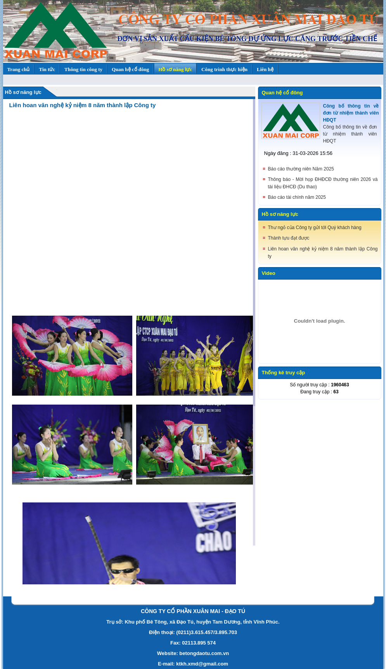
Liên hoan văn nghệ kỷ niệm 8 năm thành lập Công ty (82, 105)
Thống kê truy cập (283, 372)
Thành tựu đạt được (289, 238)
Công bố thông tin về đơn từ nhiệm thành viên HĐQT (351, 113)
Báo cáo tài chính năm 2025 (297, 197)
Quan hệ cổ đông (282, 93)
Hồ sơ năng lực (23, 92)
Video (268, 273)
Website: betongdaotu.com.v (191, 653)
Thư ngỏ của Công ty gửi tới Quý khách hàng (315, 227)
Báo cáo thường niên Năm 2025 (301, 169)
